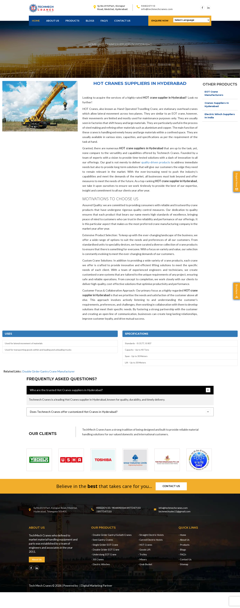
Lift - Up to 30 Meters (135, 362)
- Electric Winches (100, 564)
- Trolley (142, 554)
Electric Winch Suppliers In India (220, 116)
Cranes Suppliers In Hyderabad (217, 104)
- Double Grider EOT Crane (105, 549)
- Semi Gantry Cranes (102, 539)
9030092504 (119, 507)
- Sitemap (183, 564)
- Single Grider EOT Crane (104, 544)
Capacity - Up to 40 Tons (137, 349)
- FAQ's (182, 554)
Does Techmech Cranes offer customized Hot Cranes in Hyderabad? (120, 412)
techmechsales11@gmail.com (174, 511)
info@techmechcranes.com (157, 9)
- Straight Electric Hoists (151, 534)
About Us (52, 20)
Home (36, 20)
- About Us (184, 539)
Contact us (171, 486)
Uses (8, 333)
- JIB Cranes (97, 559)
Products (72, 20)
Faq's (104, 20)
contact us (122, 20)
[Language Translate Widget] (191, 20)
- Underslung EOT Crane (103, 554)
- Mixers (142, 559)
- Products (184, 544)
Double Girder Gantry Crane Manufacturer (48, 371)
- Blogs (182, 549)
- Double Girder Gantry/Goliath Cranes (111, 534)
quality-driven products (155, 162)
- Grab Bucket (145, 564)
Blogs (90, 20)
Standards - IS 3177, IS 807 (138, 343)
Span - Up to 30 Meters (136, 356)
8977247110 (133, 507)
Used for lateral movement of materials (24, 343)
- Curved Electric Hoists (150, 539)
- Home (182, 534)
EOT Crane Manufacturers (214, 93)
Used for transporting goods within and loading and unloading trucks (38, 349)
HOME (92, 44)
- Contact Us (185, 559)
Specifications (136, 333)
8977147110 (104, 511)
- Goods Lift (144, 549)
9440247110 (148, 5)
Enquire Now (159, 20)
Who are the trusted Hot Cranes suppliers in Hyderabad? (120, 390)
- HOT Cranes (145, 544)
